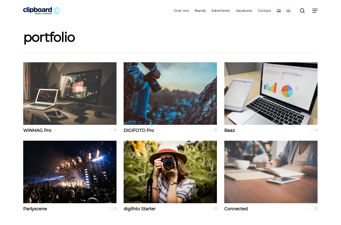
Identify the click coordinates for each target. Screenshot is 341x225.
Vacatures (244, 11)
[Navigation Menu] (315, 10)
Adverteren (220, 11)
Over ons (181, 11)
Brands (200, 11)
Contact (264, 11)
